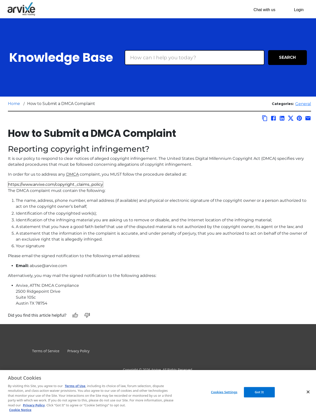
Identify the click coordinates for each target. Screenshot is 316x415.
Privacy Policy (78, 351)
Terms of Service (45, 351)
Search (287, 57)
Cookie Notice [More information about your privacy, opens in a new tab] (20, 410)
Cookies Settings (224, 392)
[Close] (308, 391)
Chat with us (264, 10)
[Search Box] (194, 57)
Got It (259, 392)
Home (14, 103)
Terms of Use (75, 386)
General (303, 104)
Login (299, 10)
